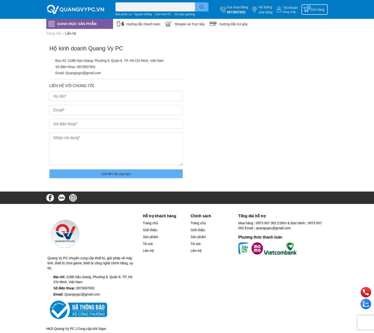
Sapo (102, 329)
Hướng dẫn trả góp (233, 24)
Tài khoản (290, 7)
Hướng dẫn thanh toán (143, 24)
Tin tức (148, 244)
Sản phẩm (150, 237)
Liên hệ (148, 251)
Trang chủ (150, 223)
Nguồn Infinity (143, 14)
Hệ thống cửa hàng (265, 9)
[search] (201, 6)
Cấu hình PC (163, 14)
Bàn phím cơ (123, 14)
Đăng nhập (289, 11)
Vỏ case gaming (184, 14)
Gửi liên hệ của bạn (116, 174)
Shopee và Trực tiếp (190, 24)
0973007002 (236, 12)
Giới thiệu (150, 230)
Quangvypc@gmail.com (83, 73)
